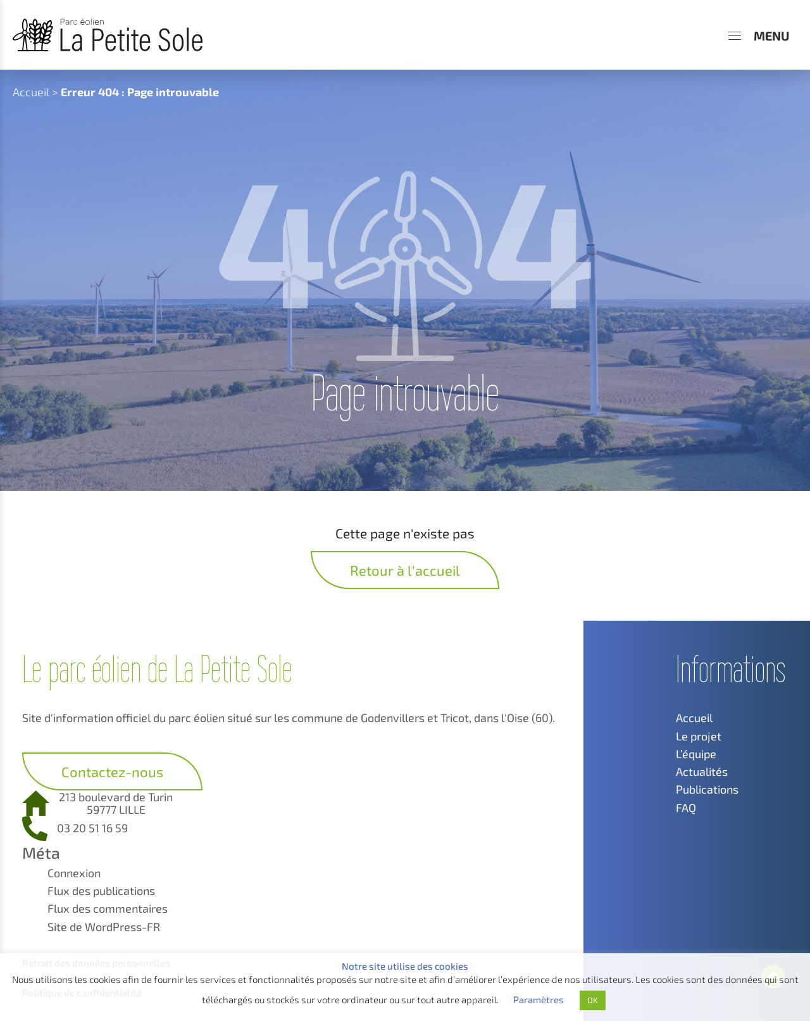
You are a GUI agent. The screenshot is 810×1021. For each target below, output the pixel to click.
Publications (707, 789)
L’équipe (696, 754)
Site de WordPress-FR (103, 927)
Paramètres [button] (538, 999)
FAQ (686, 808)
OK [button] (592, 1000)
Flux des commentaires (107, 908)
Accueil (31, 92)
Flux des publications (101, 890)
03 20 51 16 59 (92, 828)
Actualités (702, 771)
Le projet (698, 736)
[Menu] (759, 35)
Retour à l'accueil (405, 570)
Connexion (74, 873)
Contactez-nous (112, 771)
